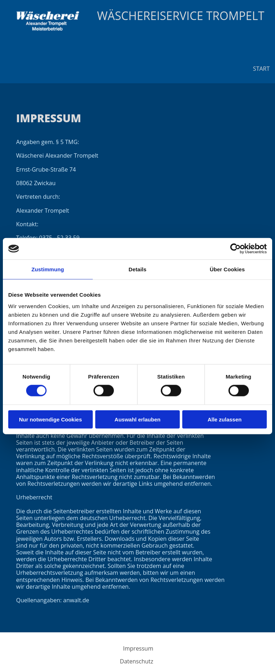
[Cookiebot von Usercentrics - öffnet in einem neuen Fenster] (235, 248)
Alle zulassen (225, 419)
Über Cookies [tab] (227, 269)
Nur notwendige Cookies (50, 419)
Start (261, 69)
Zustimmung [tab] (48, 269)
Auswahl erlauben (137, 419)
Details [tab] (137, 269)
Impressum (138, 648)
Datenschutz (136, 661)
